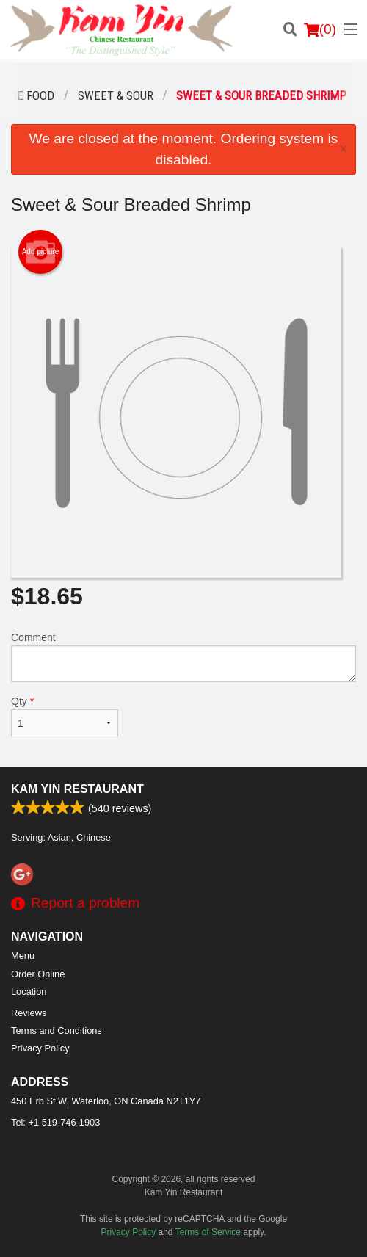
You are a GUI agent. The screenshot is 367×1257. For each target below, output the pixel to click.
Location (28, 991)
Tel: (55, 1122)
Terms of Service (208, 1232)
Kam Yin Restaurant (77, 789)
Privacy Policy (40, 1048)
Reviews (28, 1012)
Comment (183, 656)
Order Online (38, 973)
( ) (320, 29)
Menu (22, 955)
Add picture (40, 252)
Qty (64, 715)
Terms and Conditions (56, 1030)
